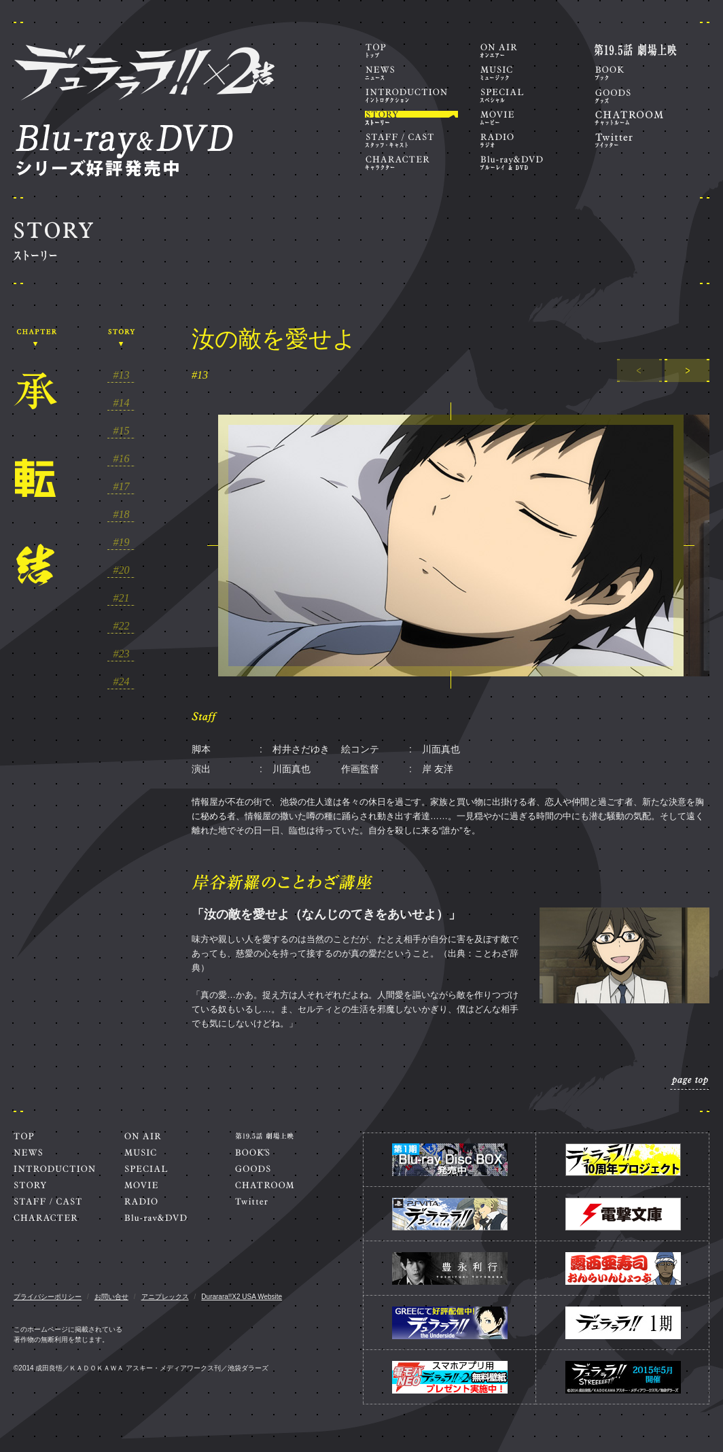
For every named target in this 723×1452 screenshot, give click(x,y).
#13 (121, 375)
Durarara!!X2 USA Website (241, 1296)
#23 (121, 654)
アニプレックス (165, 1296)
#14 (121, 403)
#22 (121, 626)
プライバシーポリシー (48, 1296)
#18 (121, 514)
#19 (121, 542)
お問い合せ (111, 1296)
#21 (121, 598)
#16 (121, 458)
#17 (121, 486)
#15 (121, 431)
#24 (121, 681)
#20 (121, 570)
